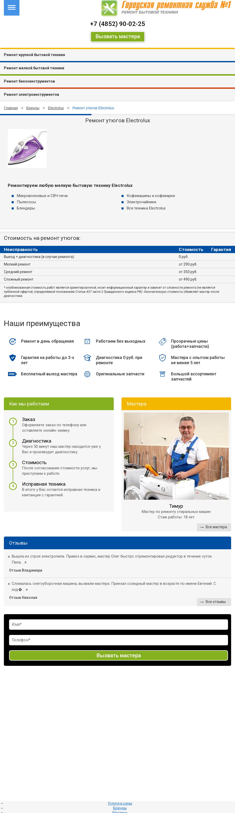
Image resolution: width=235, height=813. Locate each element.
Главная (11, 108)
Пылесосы (26, 202)
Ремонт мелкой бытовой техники (34, 68)
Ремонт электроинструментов (31, 94)
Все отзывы (216, 602)
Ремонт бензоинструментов (29, 81)
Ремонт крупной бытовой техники (34, 55)
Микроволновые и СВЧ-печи (42, 195)
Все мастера (216, 527)
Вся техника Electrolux (146, 208)
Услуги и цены (120, 803)
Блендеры (26, 208)
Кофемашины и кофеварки (151, 195)
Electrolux (56, 108)
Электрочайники (141, 202)
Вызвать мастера (117, 36)
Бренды (32, 108)
